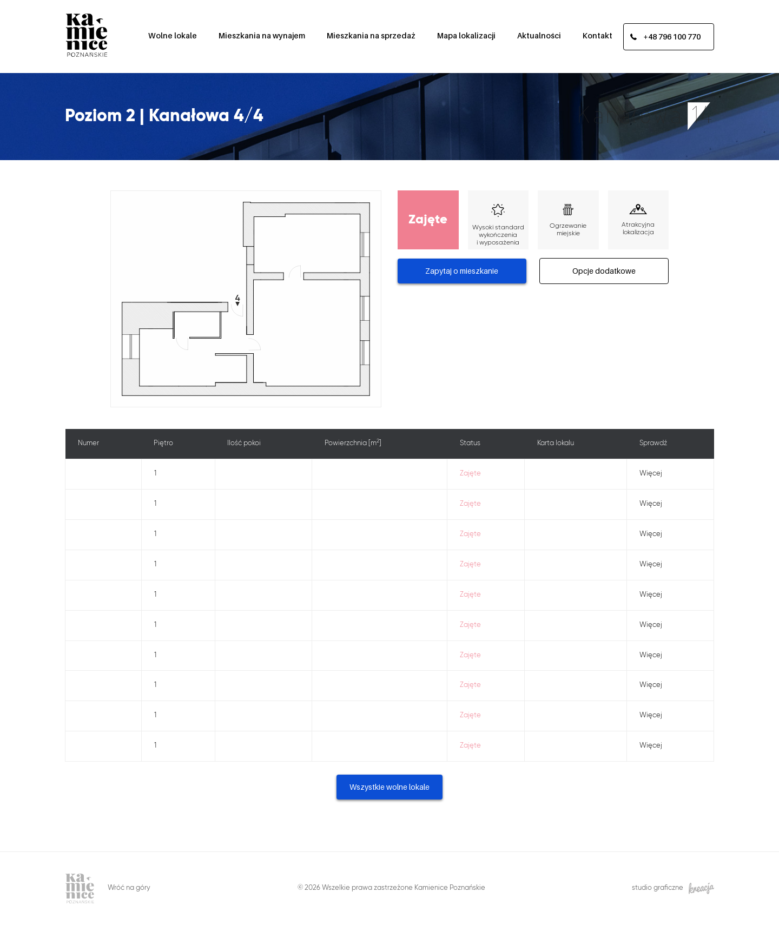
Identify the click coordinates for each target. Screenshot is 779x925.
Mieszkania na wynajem (262, 35)
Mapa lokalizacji (466, 35)
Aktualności (539, 35)
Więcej (650, 473)
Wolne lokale (172, 35)
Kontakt (597, 35)
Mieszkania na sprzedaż (371, 35)
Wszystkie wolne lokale (389, 786)
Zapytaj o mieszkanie (461, 270)
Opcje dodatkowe (604, 270)
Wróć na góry (129, 887)
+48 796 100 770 (672, 36)
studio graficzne (673, 888)
